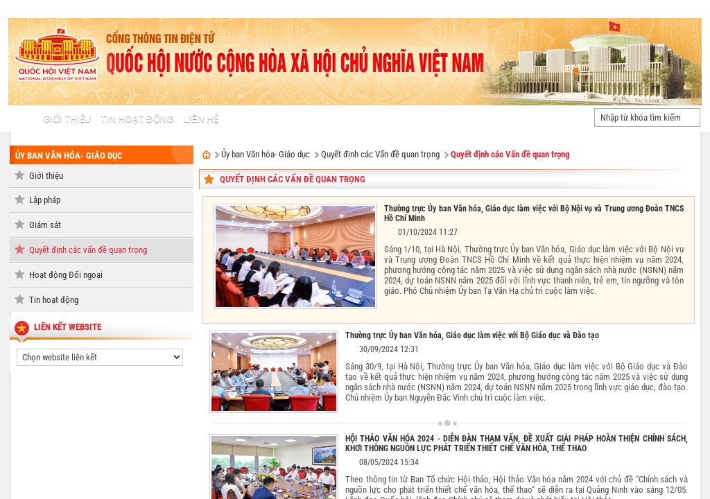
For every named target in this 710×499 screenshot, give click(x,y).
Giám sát (45, 225)
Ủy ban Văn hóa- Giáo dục (68, 155)
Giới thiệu (46, 175)
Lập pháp (44, 200)
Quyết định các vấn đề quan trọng (88, 250)
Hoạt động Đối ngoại (66, 275)
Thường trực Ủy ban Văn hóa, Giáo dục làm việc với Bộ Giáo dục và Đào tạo (472, 335)
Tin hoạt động (53, 300)
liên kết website (67, 327)
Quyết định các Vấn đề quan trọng (380, 154)
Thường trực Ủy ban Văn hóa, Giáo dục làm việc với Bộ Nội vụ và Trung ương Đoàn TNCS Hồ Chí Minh (534, 213)
